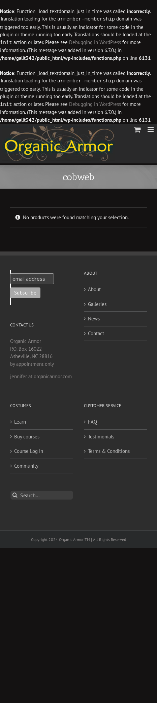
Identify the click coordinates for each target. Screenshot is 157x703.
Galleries (97, 303)
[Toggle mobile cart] (137, 128)
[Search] (15, 494)
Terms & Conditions (109, 449)
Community (26, 464)
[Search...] (41, 494)
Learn (20, 420)
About (94, 288)
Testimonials (101, 435)
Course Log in (28, 449)
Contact (96, 332)
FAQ (92, 420)
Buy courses (26, 435)
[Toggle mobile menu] (151, 128)
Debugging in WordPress (95, 42)
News (94, 317)
